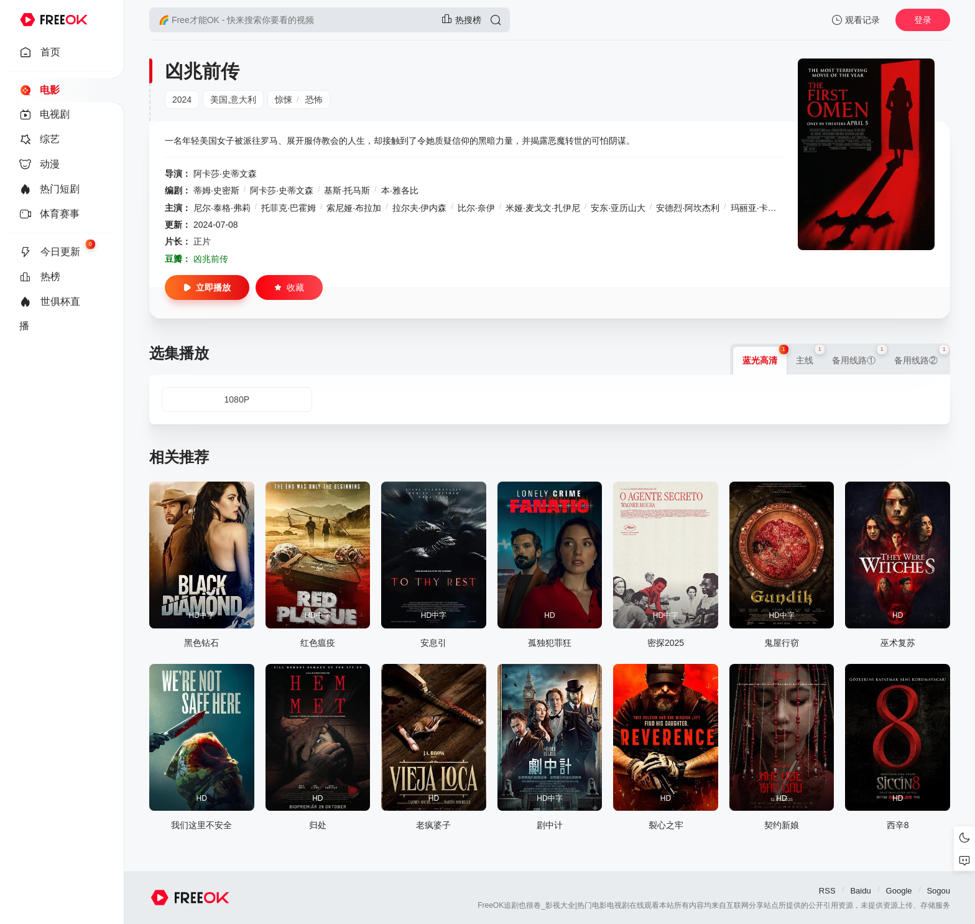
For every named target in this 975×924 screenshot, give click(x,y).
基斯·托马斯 (347, 190)
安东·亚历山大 (618, 208)
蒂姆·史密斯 (216, 190)
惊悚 (283, 100)
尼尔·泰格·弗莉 (222, 208)
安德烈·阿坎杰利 (687, 208)
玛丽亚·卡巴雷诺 (762, 208)
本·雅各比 (399, 190)
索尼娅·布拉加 (353, 208)
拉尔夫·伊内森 (419, 208)
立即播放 (207, 287)
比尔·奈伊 (476, 208)
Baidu (860, 890)
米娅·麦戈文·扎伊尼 (543, 208)
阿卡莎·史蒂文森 (225, 174)
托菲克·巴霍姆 (288, 208)
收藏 (289, 287)
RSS (827, 890)
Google (899, 890)
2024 (182, 100)
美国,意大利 (233, 100)
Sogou (938, 890)
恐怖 (314, 100)
